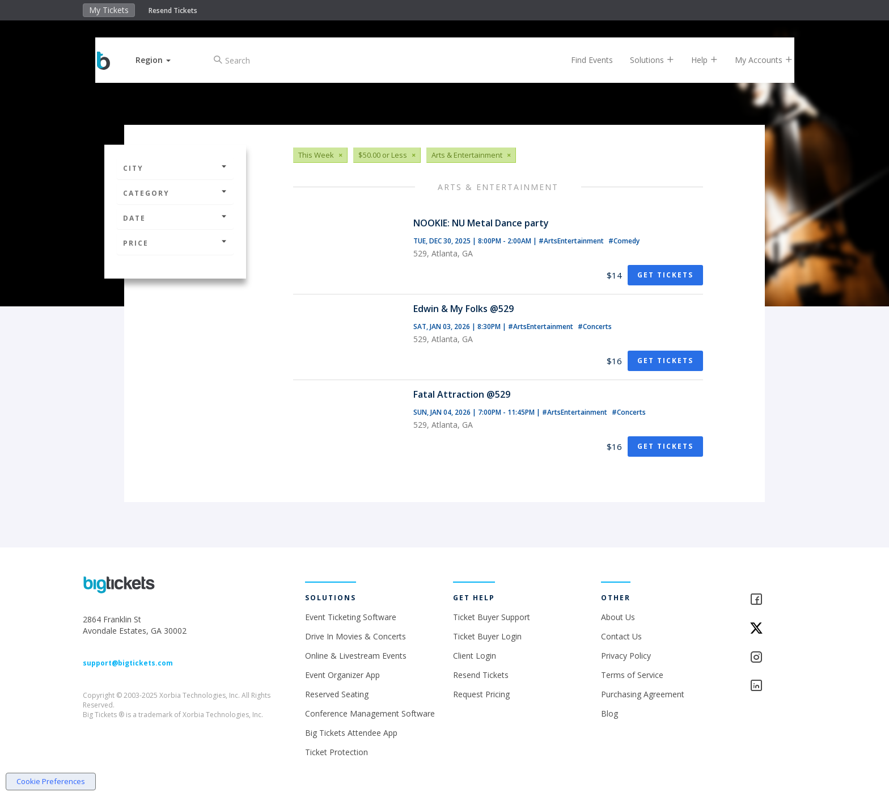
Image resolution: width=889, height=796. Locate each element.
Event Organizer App (342, 674)
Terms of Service (632, 674)
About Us (618, 617)
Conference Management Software (370, 713)
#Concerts (595, 326)
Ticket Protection (336, 752)
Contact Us (621, 636)
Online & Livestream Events (356, 655)
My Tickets (109, 10)
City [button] (175, 168)
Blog (609, 713)
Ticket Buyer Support (491, 617)
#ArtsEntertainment (572, 241)
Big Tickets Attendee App (351, 732)
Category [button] (175, 193)
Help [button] (695, 59)
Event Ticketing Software (350, 617)
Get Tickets (665, 275)
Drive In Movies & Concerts (355, 636)
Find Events (583, 59)
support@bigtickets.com (128, 663)
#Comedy (624, 241)
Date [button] (175, 218)
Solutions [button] (643, 59)
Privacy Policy (626, 655)
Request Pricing (481, 694)
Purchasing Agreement (642, 694)
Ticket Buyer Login (487, 636)
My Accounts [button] (755, 59)
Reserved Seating (337, 694)
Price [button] (175, 243)
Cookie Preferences (50, 781)
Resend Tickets (173, 10)
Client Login (474, 655)
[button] (162, 59)
